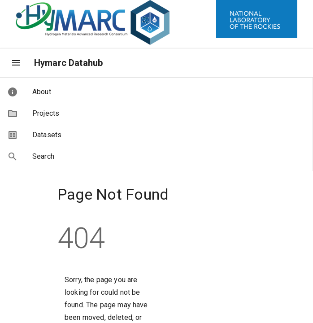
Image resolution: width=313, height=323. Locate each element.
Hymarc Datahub (68, 62)
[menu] (16, 63)
